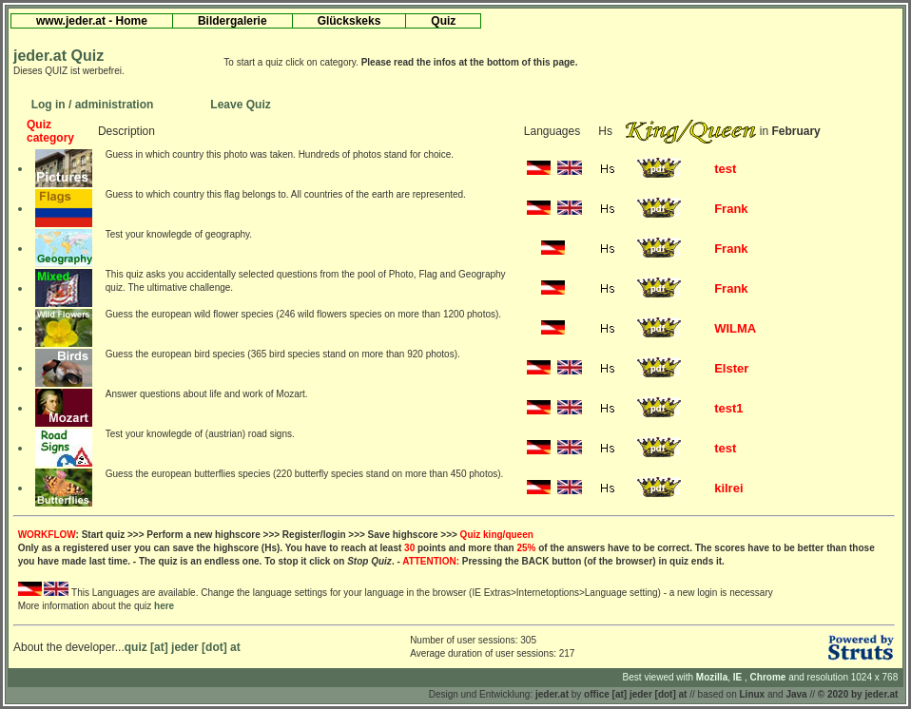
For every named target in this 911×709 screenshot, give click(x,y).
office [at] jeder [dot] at (635, 694)
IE (739, 677)
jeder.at (552, 694)
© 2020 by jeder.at (858, 694)
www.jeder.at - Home (91, 21)
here (164, 606)
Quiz (443, 21)
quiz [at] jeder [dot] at (183, 647)
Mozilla (711, 677)
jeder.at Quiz (58, 56)
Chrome (769, 677)
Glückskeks (349, 21)
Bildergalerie (232, 21)
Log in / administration (92, 104)
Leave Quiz (240, 104)
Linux (753, 694)
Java (795, 694)
